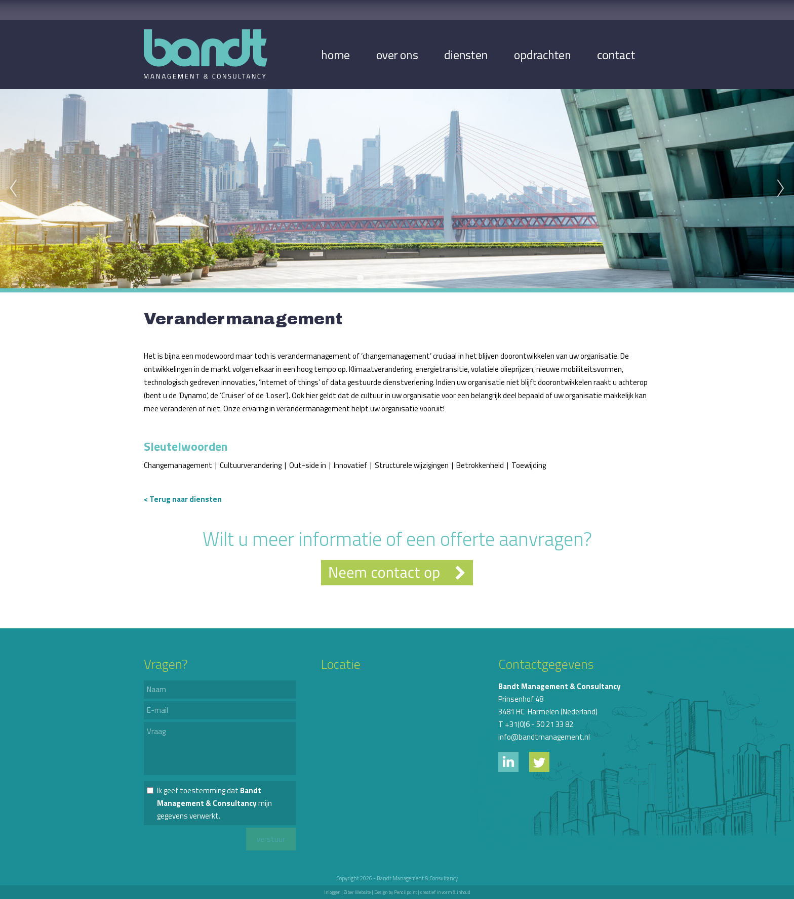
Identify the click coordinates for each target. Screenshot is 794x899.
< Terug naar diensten (183, 499)
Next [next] (781, 189)
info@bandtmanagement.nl (544, 737)
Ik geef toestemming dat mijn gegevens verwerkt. (214, 803)
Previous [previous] (13, 189)
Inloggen (332, 892)
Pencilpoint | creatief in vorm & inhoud (432, 892)
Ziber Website (357, 892)
